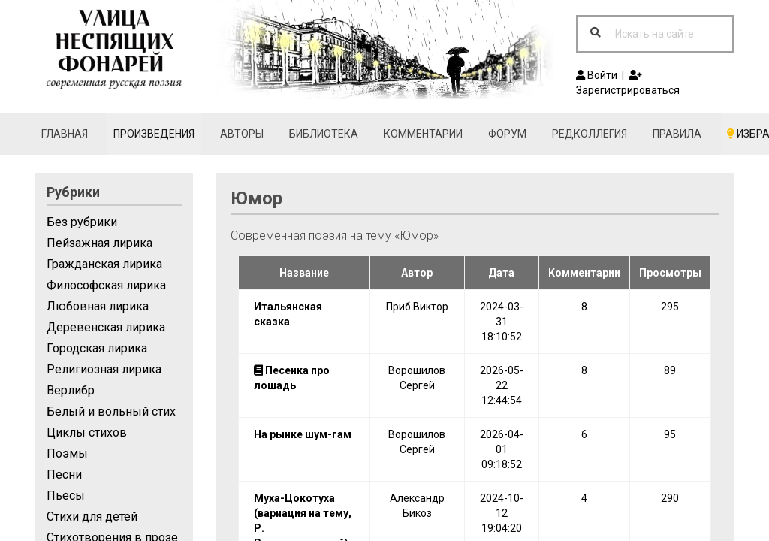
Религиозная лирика (104, 369)
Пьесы (66, 495)
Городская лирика (97, 348)
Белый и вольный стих (111, 411)
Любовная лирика (98, 306)
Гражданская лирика (104, 264)
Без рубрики (82, 222)
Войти (596, 75)
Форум (507, 134)
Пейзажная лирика (99, 243)
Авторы (242, 134)
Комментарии (423, 134)
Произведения (154, 134)
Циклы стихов (87, 432)
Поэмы (67, 453)
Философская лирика (106, 285)
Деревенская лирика (106, 327)
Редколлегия (589, 134)
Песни (64, 474)
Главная (64, 134)
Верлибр (71, 390)
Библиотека (323, 134)
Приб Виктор (417, 307)
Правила (677, 134)
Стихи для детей (92, 516)
